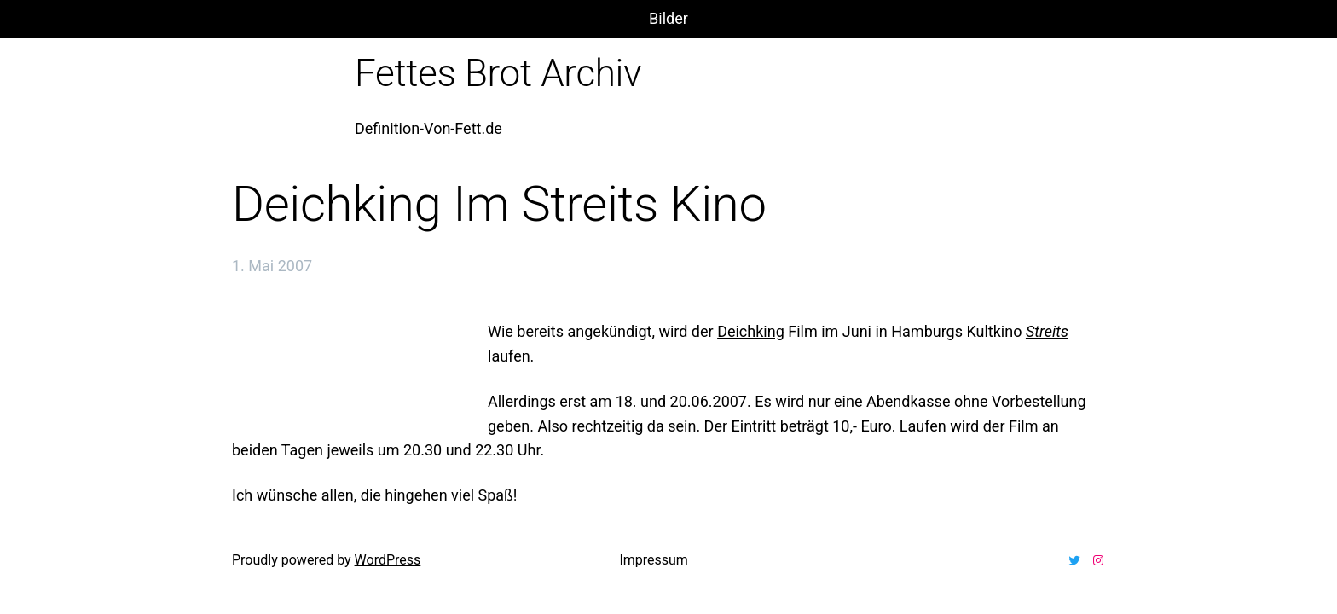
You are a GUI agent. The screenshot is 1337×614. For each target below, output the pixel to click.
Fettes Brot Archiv (498, 73)
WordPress (388, 560)
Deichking (750, 331)
